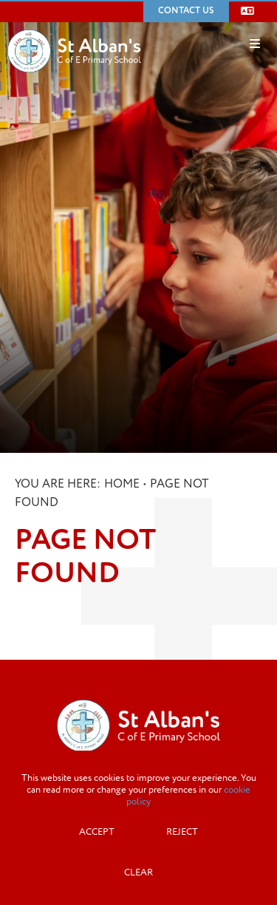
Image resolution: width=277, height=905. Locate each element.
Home (122, 484)
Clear (138, 872)
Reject (182, 832)
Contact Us (186, 10)
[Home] (74, 28)
